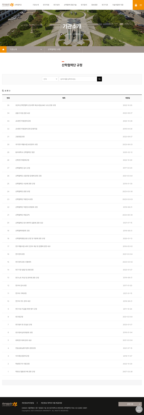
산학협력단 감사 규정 (22, 168)
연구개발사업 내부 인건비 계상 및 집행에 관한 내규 (32, 246)
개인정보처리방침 (28, 403)
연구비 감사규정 (21, 285)
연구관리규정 (20, 254)
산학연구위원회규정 (22, 160)
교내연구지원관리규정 (23, 121)
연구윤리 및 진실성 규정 (23, 325)
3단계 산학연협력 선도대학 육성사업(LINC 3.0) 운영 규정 (35, 105)
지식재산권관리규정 (22, 356)
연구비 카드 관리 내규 (22, 301)
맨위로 (139, 410)
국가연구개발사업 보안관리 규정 (26, 144)
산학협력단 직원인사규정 (24, 199)
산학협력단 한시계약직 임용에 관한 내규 (29, 223)
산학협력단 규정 (78, 34)
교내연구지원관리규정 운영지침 (26, 129)
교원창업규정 (20, 137)
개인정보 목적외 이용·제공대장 (51, 403)
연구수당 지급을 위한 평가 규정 (26, 309)
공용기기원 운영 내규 (22, 113)
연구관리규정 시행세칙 (23, 262)
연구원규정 (19, 317)
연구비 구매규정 (21, 293)
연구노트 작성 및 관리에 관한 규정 (27, 278)
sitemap (141, 5)
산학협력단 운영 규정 (22, 191)
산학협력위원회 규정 (22, 231)
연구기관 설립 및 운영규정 (24, 270)
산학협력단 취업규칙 (22, 215)
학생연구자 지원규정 (22, 364)
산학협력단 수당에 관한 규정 (25, 184)
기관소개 (68, 34)
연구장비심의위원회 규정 (24, 333)
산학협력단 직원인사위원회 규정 (26, 207)
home (3, 49)
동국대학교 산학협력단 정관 (25, 152)
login (136, 5)
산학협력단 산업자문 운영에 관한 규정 (28, 176)
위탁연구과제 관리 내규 (23, 340)
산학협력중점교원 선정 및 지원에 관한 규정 (30, 238)
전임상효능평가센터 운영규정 (25, 348)
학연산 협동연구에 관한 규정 (25, 372)
